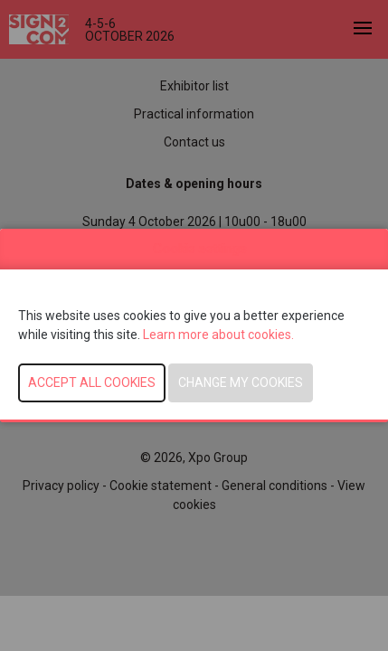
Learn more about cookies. (220, 334)
